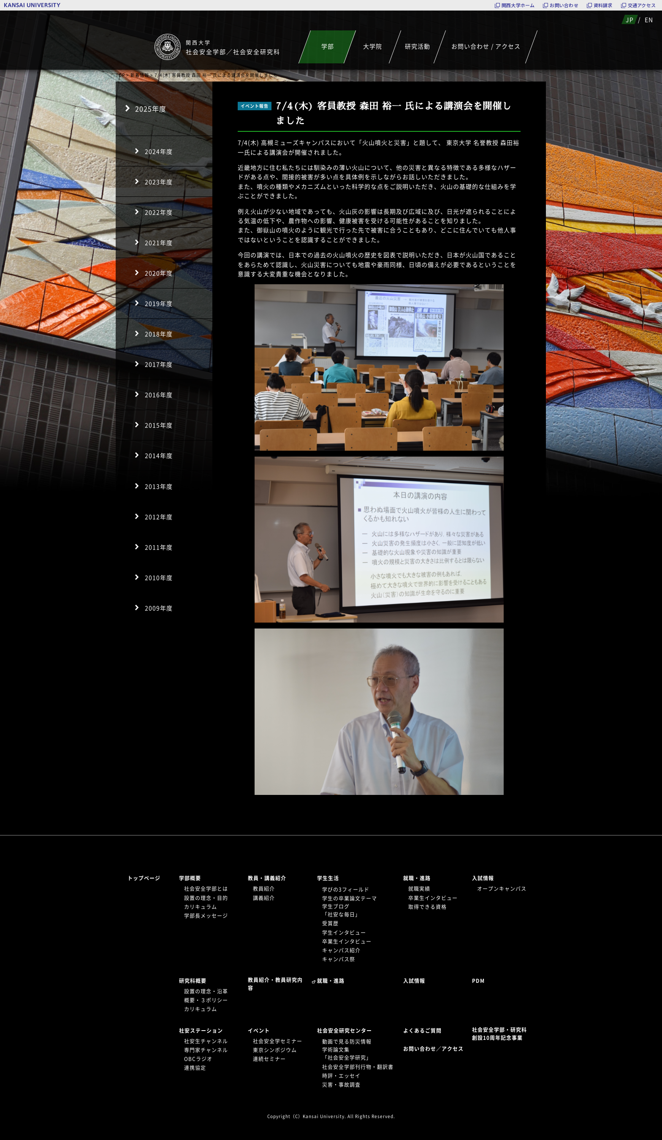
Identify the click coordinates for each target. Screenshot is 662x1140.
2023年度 (159, 181)
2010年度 (159, 577)
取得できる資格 (427, 907)
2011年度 (159, 547)
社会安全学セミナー (277, 1041)
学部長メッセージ (206, 916)
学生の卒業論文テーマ (349, 898)
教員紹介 (264, 888)
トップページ (144, 878)
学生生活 (328, 878)
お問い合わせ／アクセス (436, 1049)
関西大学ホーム (518, 5)
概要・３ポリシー (206, 1000)
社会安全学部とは (206, 888)
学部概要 (190, 878)
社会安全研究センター (344, 1030)
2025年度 (150, 108)
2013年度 (159, 486)
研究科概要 (192, 981)
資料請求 (603, 5)
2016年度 (159, 394)
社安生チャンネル (206, 1041)
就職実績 (419, 888)
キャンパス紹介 (341, 950)
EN (649, 19)
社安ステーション (201, 1030)
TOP (120, 75)
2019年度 (159, 303)
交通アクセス (642, 5)
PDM (478, 981)
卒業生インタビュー (347, 941)
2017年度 (159, 364)
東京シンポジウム (275, 1050)
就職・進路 (417, 878)
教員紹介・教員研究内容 (275, 984)
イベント (259, 1030)
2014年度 (159, 455)
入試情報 (483, 878)
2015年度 (159, 425)
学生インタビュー (344, 932)
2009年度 (159, 608)
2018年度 (159, 333)
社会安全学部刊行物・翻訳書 (357, 1067)
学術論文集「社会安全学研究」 (347, 1053)
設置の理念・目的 (206, 898)
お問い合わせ (564, 5)
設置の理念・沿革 (206, 991)
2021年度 (159, 242)
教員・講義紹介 (267, 878)
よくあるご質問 (422, 1030)
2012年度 (159, 516)
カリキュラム (200, 907)
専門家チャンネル (206, 1050)
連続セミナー (269, 1059)
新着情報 (139, 75)
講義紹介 (264, 898)
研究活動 (417, 46)
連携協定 (195, 1068)
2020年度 (159, 273)
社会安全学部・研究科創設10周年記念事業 (499, 1034)
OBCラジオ (198, 1059)
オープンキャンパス (501, 888)
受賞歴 (330, 923)
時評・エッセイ (341, 1076)
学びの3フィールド (345, 889)
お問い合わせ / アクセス (486, 46)
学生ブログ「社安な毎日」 (341, 910)
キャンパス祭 (338, 959)
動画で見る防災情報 (347, 1041)
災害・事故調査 (341, 1084)
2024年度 (159, 151)
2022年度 (159, 212)
